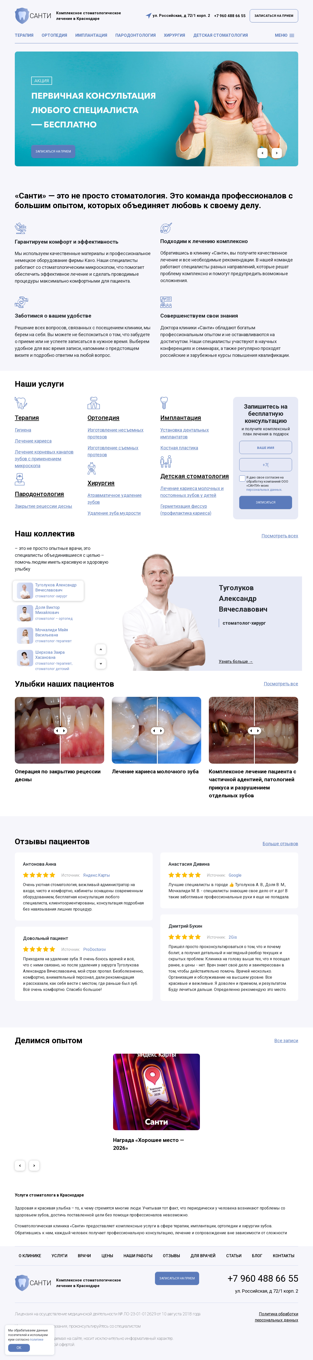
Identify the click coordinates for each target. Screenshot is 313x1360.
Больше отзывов (280, 843)
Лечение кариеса (33, 441)
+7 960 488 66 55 (230, 16)
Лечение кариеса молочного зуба (155, 772)
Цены (107, 1255)
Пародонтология (135, 35)
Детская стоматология (220, 35)
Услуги (59, 1255)
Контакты (283, 1255)
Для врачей (202, 1255)
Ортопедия (54, 35)
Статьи (234, 1255)
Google (235, 875)
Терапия (24, 35)
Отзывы (171, 1255)
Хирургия (174, 35)
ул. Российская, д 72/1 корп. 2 (181, 15)
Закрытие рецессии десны (43, 506)
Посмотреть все (281, 683)
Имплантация (91, 35)
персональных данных (263, 490)
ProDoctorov (94, 949)
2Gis (233, 937)
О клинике (30, 1255)
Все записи (286, 1040)
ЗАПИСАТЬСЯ (265, 502)
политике (36, 1339)
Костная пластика (179, 447)
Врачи (84, 1255)
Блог (257, 1255)
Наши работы (138, 1255)
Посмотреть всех (279, 535)
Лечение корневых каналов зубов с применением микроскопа (44, 458)
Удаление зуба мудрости (114, 513)
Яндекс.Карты (96, 875)
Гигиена (23, 430)
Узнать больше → (236, 661)
